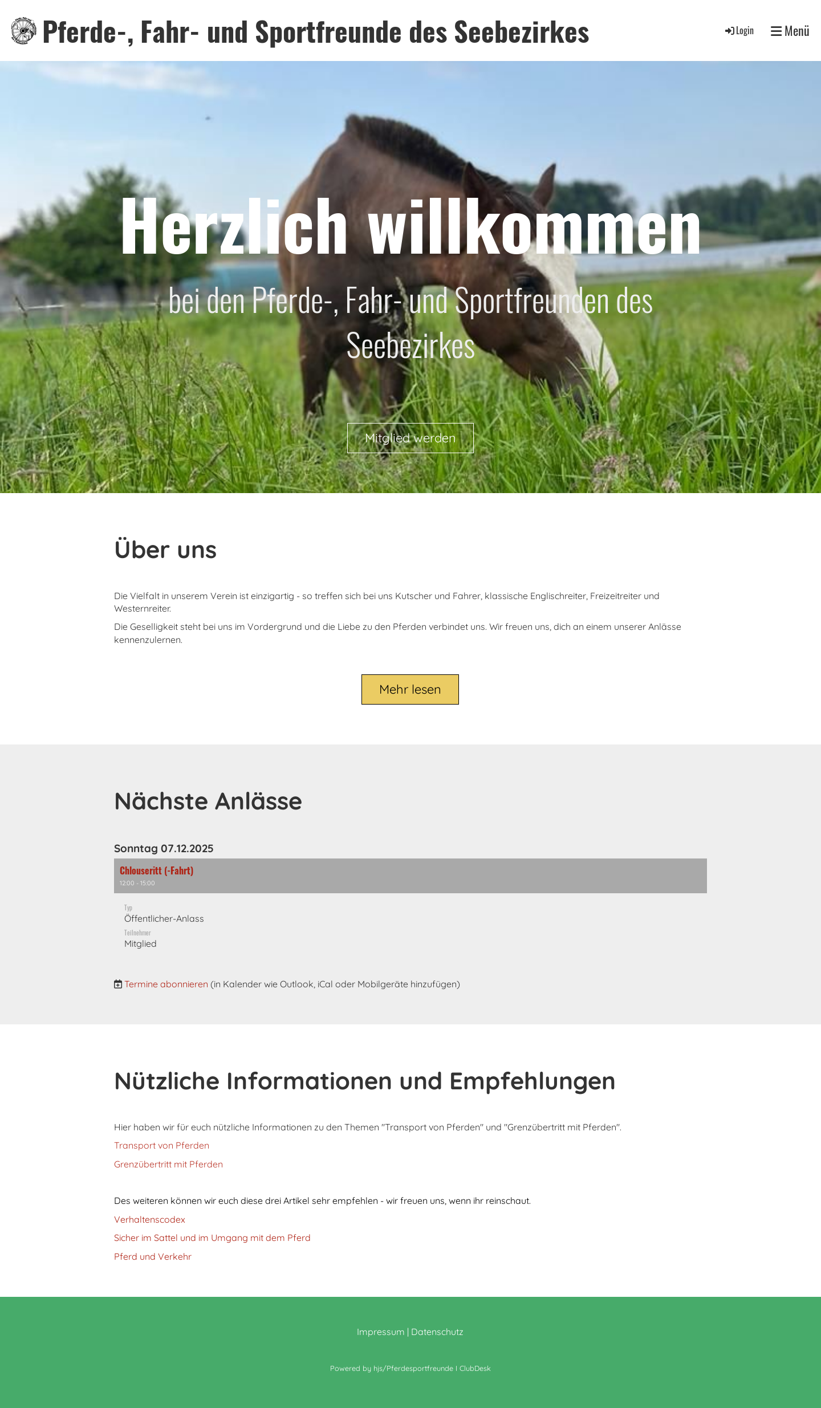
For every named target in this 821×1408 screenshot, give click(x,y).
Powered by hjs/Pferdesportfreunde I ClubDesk (410, 1368)
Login (739, 30)
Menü (790, 30)
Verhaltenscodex (149, 1219)
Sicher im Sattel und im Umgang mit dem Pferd (212, 1237)
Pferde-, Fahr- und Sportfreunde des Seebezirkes (315, 30)
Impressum (381, 1331)
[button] (410, 909)
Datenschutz (437, 1331)
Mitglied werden (410, 438)
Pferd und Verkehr (153, 1256)
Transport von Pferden (161, 1145)
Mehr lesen (410, 689)
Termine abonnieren (166, 984)
